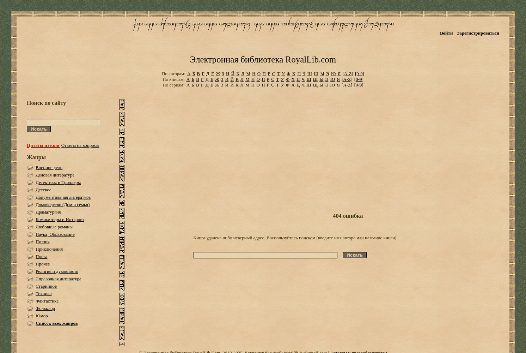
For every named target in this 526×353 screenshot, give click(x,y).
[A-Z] (347, 73)
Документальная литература (63, 197)
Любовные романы (54, 226)
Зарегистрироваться (478, 33)
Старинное (46, 286)
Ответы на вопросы (80, 145)
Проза (41, 256)
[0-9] (359, 73)
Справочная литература (58, 278)
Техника (43, 293)
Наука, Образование (55, 234)
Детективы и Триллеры (58, 182)
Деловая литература (55, 175)
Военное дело (49, 167)
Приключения (49, 249)
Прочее (43, 264)
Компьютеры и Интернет (60, 219)
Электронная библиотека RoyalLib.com (263, 59)
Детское (43, 189)
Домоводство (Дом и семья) (63, 204)
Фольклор (45, 308)
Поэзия (43, 241)
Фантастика (47, 301)
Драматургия (48, 212)
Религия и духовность (57, 271)
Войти (446, 33)
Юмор (42, 315)
